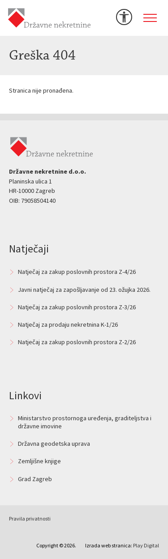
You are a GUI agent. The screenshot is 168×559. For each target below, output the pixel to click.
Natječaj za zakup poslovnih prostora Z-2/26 (77, 342)
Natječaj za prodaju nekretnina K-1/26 (68, 324)
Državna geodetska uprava (54, 444)
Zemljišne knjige (39, 461)
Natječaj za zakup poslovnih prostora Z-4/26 (77, 272)
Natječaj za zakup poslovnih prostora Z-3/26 (77, 307)
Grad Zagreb (35, 479)
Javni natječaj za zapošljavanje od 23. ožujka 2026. (84, 290)
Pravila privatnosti (30, 518)
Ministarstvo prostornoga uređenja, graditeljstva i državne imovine (84, 422)
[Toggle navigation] (150, 17)
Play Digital (146, 545)
